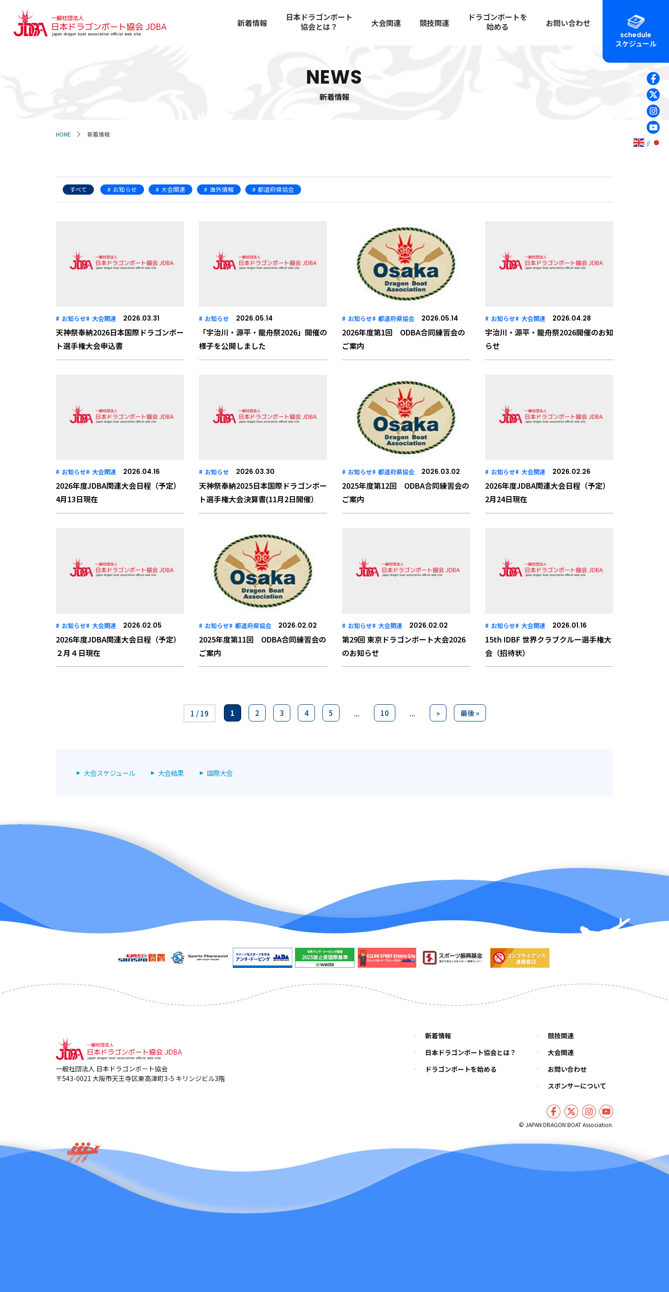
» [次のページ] (438, 713)
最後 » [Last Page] (469, 713)
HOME (63, 134)
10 (384, 713)
